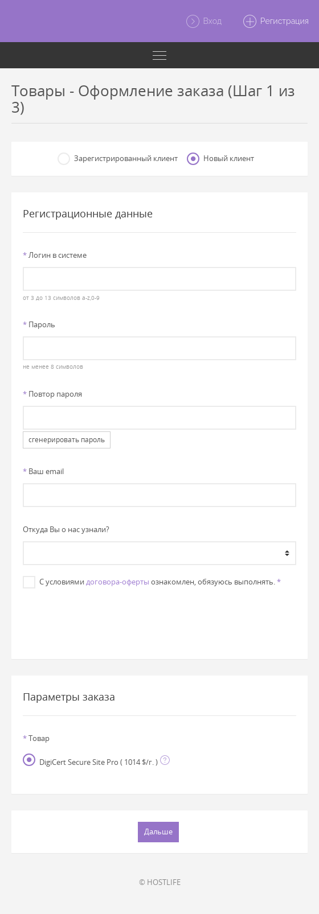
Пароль (39, 324)
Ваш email (43, 471)
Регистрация (275, 22)
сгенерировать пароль (66, 439)
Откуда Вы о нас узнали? (66, 529)
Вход (203, 22)
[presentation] (159, 618)
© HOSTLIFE (160, 882)
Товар (36, 738)
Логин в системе (55, 255)
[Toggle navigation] (159, 55)
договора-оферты (117, 582)
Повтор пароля (52, 394)
